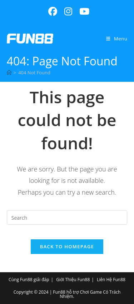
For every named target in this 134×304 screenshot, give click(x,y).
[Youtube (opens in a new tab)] (82, 11)
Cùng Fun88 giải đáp (29, 279)
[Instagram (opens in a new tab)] (68, 11)
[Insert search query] (67, 217)
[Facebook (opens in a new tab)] (53, 11)
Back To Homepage (67, 246)
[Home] (9, 72)
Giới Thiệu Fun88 (73, 279)
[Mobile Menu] (116, 38)
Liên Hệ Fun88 (111, 279)
